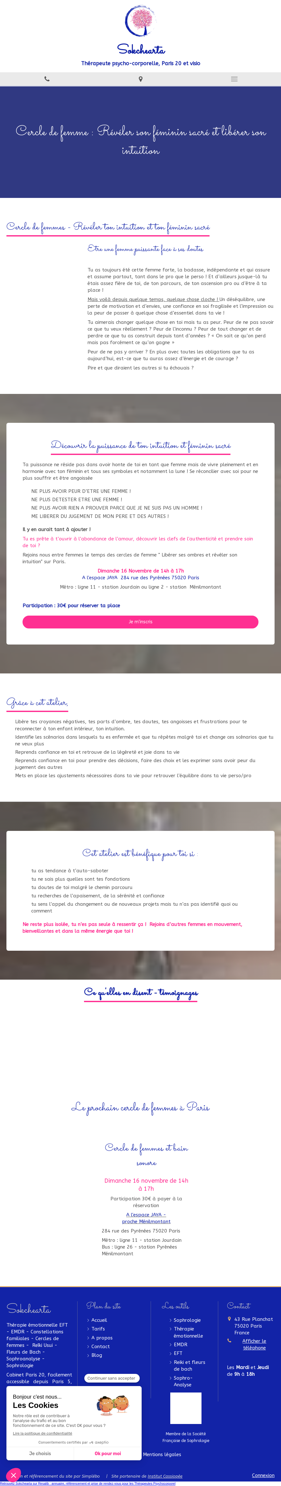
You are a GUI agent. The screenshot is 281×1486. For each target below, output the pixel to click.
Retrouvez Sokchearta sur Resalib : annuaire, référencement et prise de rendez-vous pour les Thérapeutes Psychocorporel (87, 1483)
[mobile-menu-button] (234, 79)
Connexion (263, 1475)
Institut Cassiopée (165, 1476)
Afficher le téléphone (254, 1344)
